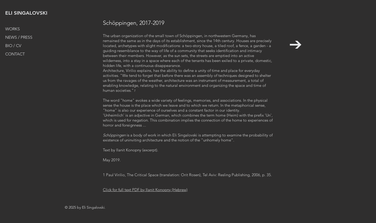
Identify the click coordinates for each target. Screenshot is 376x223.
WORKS (12, 28)
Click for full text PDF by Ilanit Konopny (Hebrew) (145, 189)
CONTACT (15, 54)
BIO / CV (13, 45)
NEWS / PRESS (18, 37)
